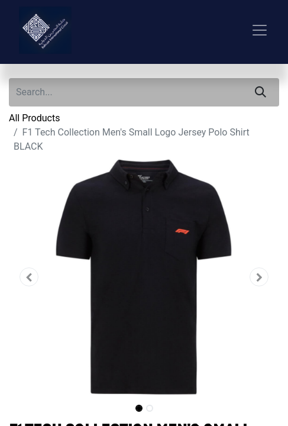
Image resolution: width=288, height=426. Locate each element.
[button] (29, 277)
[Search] (260, 92)
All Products (34, 118)
